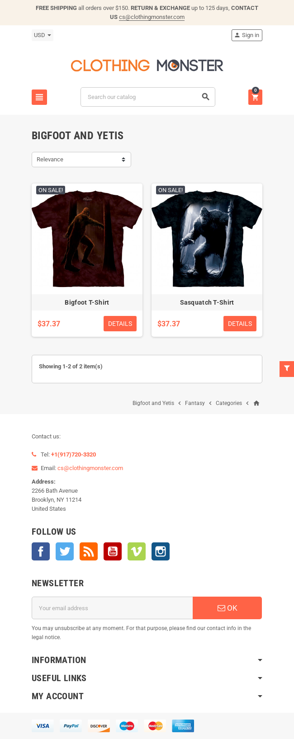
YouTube (113, 551)
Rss (89, 551)
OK (227, 607)
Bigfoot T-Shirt (87, 302)
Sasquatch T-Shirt (207, 302)
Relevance (50, 159)
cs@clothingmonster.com (152, 17)
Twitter (65, 551)
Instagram (161, 551)
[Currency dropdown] (42, 35)
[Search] (148, 97)
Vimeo (137, 551)
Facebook (41, 551)
